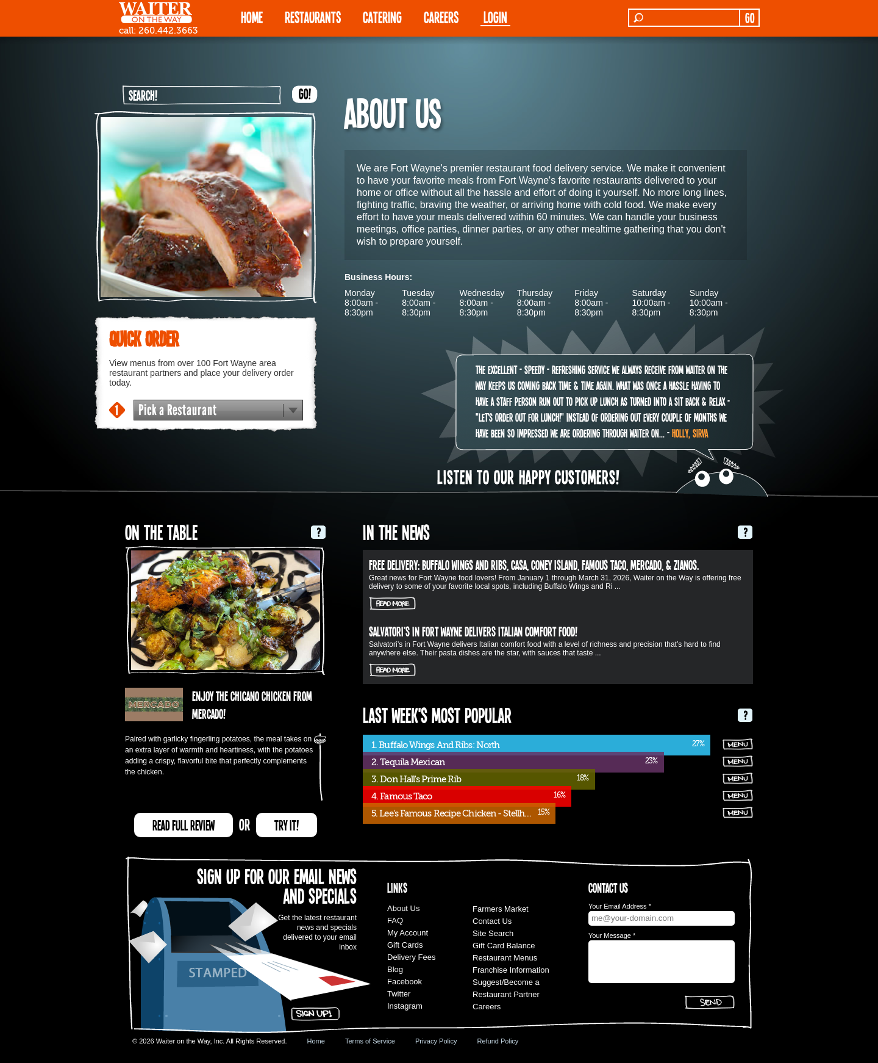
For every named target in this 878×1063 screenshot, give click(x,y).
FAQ (395, 920)
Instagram (405, 1006)
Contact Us (492, 921)
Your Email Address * (619, 906)
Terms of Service (370, 1041)
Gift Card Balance (504, 945)
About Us (403, 908)
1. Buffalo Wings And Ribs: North (435, 745)
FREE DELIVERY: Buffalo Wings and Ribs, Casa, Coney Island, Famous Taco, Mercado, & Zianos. (534, 564)
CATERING (382, 17)
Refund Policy (497, 1041)
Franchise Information (511, 970)
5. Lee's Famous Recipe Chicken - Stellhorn (454, 813)
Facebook (404, 981)
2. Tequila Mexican (407, 762)
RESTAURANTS (313, 17)
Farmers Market (501, 908)
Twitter (398, 993)
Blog (395, 969)
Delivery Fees (411, 957)
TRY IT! (286, 825)
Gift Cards (405, 944)
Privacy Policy (436, 1041)
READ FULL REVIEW (183, 825)
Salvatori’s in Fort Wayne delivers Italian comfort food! (473, 631)
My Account (407, 932)
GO (749, 18)
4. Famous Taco (401, 796)
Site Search (493, 933)
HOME (252, 17)
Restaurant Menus (505, 957)
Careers (441, 17)
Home (316, 1041)
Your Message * (611, 935)
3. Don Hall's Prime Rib (416, 779)
